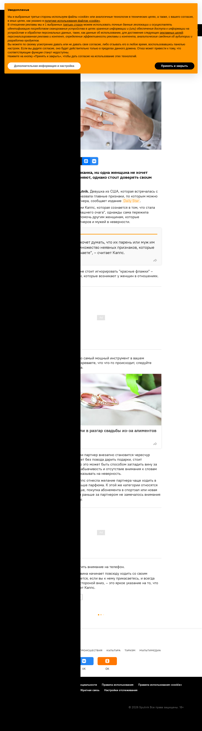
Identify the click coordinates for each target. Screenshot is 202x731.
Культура (113, 650)
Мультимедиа (150, 650)
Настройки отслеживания (120, 690)
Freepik (55, 152)
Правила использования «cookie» (160, 684)
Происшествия (91, 650)
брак (61, 596)
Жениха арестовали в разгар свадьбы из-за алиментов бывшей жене (100, 433)
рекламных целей (171, 32)
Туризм (130, 650)
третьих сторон (73, 24)
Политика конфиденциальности (76, 684)
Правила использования (117, 684)
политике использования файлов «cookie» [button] (72, 20)
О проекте (11, 684)
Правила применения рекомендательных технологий (39, 690)
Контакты (44, 684)
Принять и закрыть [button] (174, 65)
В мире (9, 650)
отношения (74, 596)
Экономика (67, 650)
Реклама (28, 684)
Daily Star (131, 200)
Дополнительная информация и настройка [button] (44, 65)
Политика (26, 650)
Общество (48, 596)
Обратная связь (89, 690)
